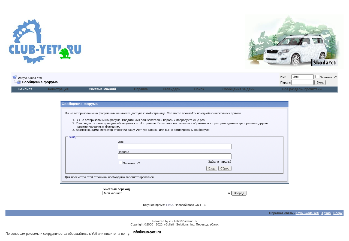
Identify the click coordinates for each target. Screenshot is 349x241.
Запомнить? (326, 77)
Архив (326, 213)
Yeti (94, 234)
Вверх (337, 213)
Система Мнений (102, 89)
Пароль (285, 82)
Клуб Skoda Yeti (307, 213)
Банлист (25, 89)
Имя (283, 76)
